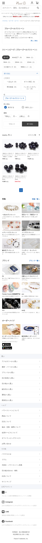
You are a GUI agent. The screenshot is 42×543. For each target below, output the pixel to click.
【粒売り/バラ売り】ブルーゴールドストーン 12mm (8, 178)
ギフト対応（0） (30, 82)
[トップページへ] (21, 5)
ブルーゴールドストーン (14, 98)
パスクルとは (6, 454)
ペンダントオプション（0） (30, 88)
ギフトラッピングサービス (11, 438)
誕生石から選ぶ (7, 389)
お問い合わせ (6, 444)
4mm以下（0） (17, 57)
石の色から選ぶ (7, 383)
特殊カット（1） (27, 67)
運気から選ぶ (6, 395)
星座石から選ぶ (7, 400)
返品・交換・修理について (11, 427)
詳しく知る (34, 40)
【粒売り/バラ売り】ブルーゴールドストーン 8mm (33, 155)
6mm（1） (30, 57)
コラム (4, 459)
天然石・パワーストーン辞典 (12, 465)
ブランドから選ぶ (8, 372)
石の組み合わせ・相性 (9, 470)
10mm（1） (19, 62)
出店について (6, 476)
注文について (6, 421)
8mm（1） (7, 62)
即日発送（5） (12, 87)
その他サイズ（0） (10, 67)
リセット (12, 124)
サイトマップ (6, 482)
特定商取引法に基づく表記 (21, 534)
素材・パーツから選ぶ (9, 367)
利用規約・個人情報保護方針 (21, 532)
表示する (9, 107)
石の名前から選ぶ (8, 378)
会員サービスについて (9, 432)
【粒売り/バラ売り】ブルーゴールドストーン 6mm (20, 155)
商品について (6, 416)
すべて (6, 57)
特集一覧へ (36, 199)
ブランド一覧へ (34, 261)
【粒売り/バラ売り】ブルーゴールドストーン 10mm (20, 178)
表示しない (27, 107)
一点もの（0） (12, 82)
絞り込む (21, 73)
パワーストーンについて (10, 410)
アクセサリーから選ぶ (9, 361)
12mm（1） (31, 62)
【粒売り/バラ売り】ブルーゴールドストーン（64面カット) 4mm (8, 155)
